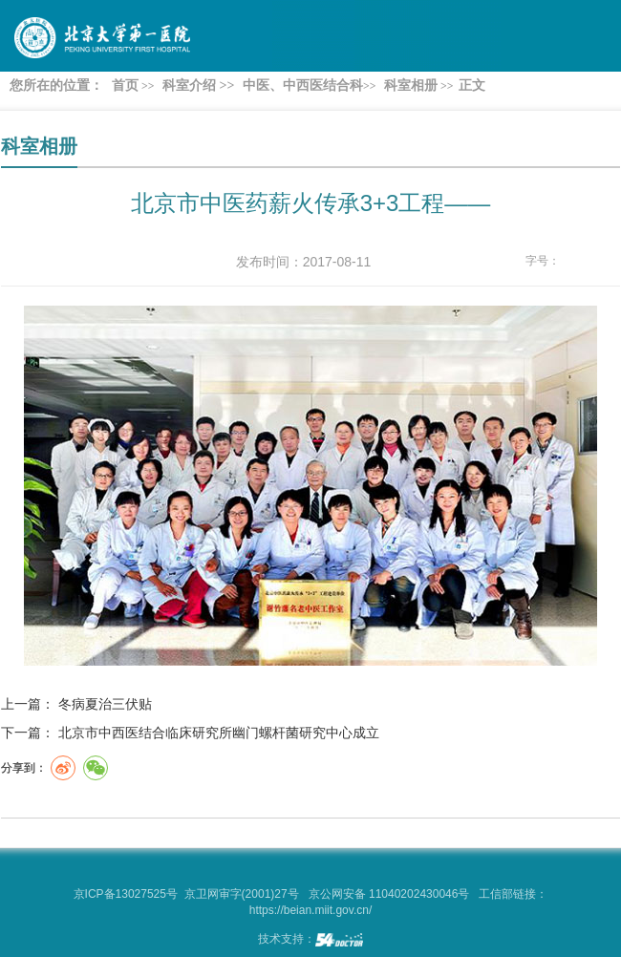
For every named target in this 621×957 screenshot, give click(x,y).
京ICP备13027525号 (126, 894)
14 (609, 261)
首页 (125, 85)
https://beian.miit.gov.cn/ (311, 910)
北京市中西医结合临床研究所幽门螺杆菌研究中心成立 (218, 732)
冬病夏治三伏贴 (105, 704)
